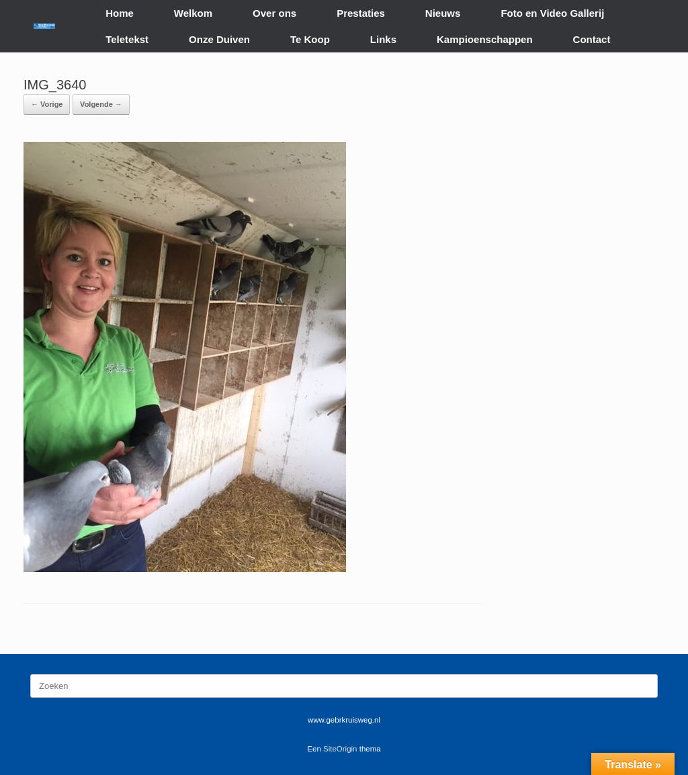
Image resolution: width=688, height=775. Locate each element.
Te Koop (310, 39)
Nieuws (443, 13)
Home (119, 13)
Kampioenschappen (485, 39)
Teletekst (126, 39)
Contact (592, 39)
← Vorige (46, 104)
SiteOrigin (340, 749)
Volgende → (101, 104)
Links (383, 39)
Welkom (193, 13)
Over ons (274, 13)
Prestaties (361, 13)
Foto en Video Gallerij (552, 13)
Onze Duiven (219, 39)
